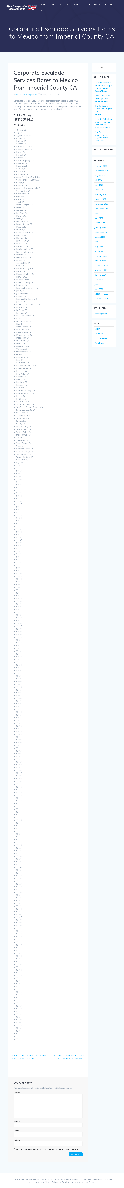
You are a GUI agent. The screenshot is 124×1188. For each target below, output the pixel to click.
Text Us (98, 5)
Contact (75, 5)
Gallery (64, 5)
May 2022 (99, 246)
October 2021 (100, 275)
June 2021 (99, 289)
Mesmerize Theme (87, 1182)
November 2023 (101, 204)
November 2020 (101, 298)
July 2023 (98, 213)
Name (17, 1121)
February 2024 (101, 194)
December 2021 (101, 265)
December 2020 (101, 294)
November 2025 (101, 170)
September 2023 (102, 208)
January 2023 (100, 227)
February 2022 (101, 256)
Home (43, 5)
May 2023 (99, 218)
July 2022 (98, 241)
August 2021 (100, 279)
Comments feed (101, 338)
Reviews (108, 5)
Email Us (87, 5)
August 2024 (100, 175)
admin (18, 94)
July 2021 (98, 284)
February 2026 (101, 166)
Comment (18, 1092)
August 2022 (100, 237)
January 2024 (100, 199)
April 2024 (99, 189)
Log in (97, 329)
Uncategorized (30, 94)
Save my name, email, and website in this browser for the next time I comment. (47, 1149)
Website (17, 1140)
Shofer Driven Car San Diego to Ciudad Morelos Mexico (103, 98)
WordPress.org (101, 343)
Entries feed (100, 333)
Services (53, 5)
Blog (43, 10)
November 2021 (101, 270)
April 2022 (99, 251)
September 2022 (102, 232)
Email (16, 1131)
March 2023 (100, 223)
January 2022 (100, 260)
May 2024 (99, 185)
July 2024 (98, 180)
